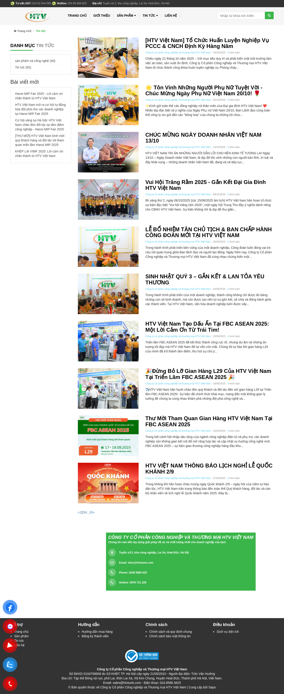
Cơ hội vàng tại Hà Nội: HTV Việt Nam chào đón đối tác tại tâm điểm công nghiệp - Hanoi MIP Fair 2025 (39, 124)
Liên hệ (171, 15)
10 (91, 512)
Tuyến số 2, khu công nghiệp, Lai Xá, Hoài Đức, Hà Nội (154, 552)
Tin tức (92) (23, 67)
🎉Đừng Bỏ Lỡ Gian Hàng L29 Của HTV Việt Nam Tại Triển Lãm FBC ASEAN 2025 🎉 (208, 374)
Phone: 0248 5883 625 (133, 572)
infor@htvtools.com (140, 562)
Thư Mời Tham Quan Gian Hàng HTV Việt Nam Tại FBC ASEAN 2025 (208, 421)
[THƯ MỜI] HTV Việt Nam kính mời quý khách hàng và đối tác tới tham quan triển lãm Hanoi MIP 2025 (39, 140)
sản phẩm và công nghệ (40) (35, 61)
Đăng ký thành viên (95, 636)
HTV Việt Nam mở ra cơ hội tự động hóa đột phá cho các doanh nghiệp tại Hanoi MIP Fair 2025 (40, 109)
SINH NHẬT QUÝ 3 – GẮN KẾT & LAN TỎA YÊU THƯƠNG (204, 279)
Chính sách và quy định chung (170, 631)
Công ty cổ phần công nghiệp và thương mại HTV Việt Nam (178, 52)
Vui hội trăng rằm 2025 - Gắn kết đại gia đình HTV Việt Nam (205, 185)
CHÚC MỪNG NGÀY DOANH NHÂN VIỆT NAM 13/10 (203, 138)
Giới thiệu (101, 15)
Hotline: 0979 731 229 (132, 582)
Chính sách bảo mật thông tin (169, 636)
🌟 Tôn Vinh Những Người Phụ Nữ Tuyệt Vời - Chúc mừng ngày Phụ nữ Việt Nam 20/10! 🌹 (203, 90)
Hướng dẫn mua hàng (97, 631)
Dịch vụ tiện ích (228, 631)
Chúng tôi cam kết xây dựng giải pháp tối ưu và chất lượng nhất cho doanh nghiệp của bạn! (167, 542)
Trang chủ (21, 631)
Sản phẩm (21, 636)
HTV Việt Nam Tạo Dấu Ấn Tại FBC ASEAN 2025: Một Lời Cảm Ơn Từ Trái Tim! (207, 327)
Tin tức (150, 15)
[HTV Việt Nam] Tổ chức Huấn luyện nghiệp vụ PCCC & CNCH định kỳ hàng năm (207, 43)
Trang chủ (77, 15)
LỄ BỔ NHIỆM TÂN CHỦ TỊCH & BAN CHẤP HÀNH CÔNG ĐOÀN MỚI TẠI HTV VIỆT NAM (208, 232)
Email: (136, 562)
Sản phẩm (126, 15)
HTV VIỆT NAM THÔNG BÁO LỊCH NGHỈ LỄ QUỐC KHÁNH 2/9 (209, 468)
